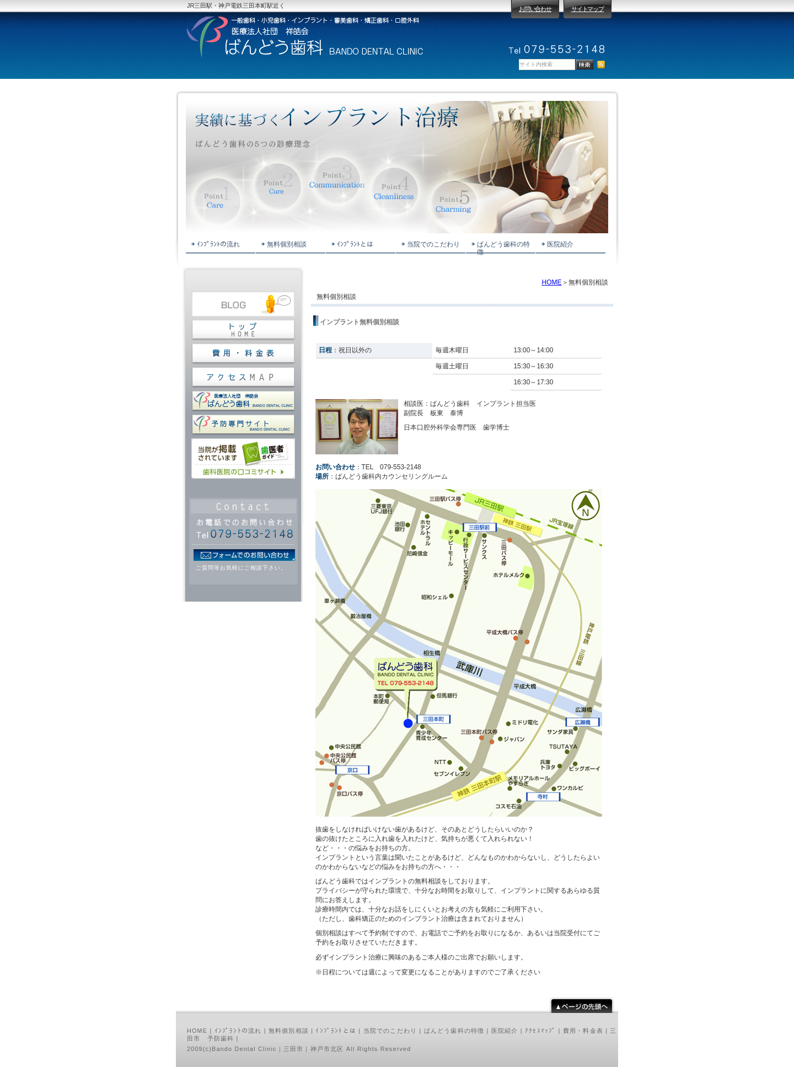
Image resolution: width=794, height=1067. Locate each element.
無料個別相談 (289, 1030)
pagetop (581, 1005)
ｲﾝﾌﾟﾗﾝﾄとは (335, 1030)
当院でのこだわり (390, 1030)
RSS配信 (601, 64)
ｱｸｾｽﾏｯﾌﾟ (540, 1030)
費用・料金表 (583, 1030)
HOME (552, 282)
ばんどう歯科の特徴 (454, 1030)
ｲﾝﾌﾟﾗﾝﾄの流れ (238, 1030)
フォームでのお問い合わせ (244, 555)
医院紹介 (504, 1030)
